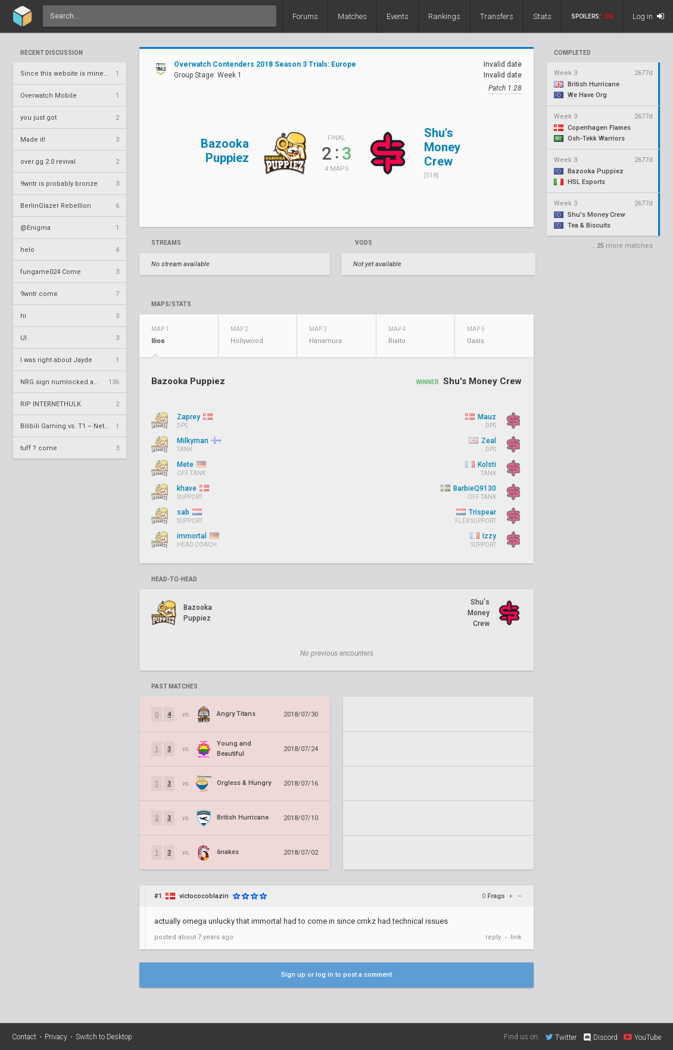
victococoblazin (204, 896)
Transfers (496, 16)
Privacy (56, 1036)
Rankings (444, 16)
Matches (352, 16)
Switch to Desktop (104, 1036)
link (516, 937)
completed (572, 53)
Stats (542, 16)
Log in (648, 16)
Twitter (561, 1037)
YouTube (642, 1037)
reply (493, 937)
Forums (305, 16)
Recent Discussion (51, 53)
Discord (600, 1037)
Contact (24, 1036)
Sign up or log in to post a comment (336, 975)
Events (398, 16)
